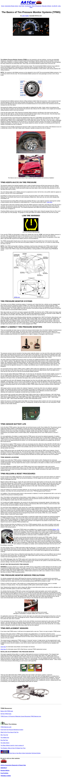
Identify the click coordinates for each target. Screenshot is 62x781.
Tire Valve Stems (5, 742)
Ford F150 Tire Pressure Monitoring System (12, 729)
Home (2, 6)
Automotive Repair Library (11, 6)
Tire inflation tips (5, 737)
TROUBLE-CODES (6, 775)
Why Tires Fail (4, 735)
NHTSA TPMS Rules (6, 713)
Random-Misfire (5, 770)
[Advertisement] (31, 47)
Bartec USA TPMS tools (7, 711)
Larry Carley (25, 15)
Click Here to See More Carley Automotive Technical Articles (21, 753)
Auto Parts (21, 6)
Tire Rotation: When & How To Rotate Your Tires (13, 748)
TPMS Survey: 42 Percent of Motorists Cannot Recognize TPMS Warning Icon (21, 716)
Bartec (54, 529)
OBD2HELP (4, 767)
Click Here (49, 202)
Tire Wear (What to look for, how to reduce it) (12, 745)
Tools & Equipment (36, 6)
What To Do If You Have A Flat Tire (9, 732)
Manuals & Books (46, 6)
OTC (58, 529)
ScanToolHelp (4, 773)
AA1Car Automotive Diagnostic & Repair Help (13, 765)
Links (59, 6)
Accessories (28, 6)
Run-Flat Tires (4, 740)
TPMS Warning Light (6, 727)
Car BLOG (54, 6)
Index (31, 7)
